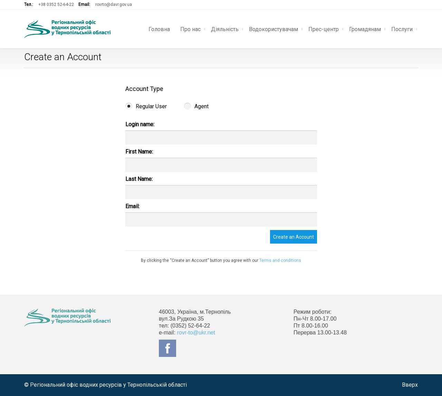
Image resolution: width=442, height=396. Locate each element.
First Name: (139, 151)
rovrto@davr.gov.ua (113, 4)
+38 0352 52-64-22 (56, 4)
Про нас (190, 28)
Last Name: (139, 179)
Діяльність (225, 28)
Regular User (146, 106)
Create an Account (293, 237)
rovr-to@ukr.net (196, 332)
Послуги (402, 28)
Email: (132, 206)
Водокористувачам (273, 28)
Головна (159, 28)
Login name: (139, 124)
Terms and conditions (280, 260)
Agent (196, 106)
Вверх (410, 384)
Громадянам (365, 28)
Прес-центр (323, 28)
